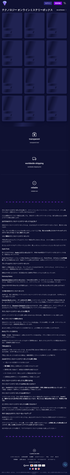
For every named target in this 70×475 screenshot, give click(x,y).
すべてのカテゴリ (42, 459)
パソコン (35, 322)
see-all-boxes (61, 10)
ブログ (51, 456)
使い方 (56, 456)
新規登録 (58, 3)
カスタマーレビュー (39, 456)
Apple (4, 335)
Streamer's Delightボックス (20, 305)
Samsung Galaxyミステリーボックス (13, 280)
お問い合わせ (23, 459)
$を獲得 (31, 456)
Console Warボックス (8, 300)
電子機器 (7, 366)
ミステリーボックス (14, 456)
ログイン (48, 3)
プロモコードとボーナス (34, 462)
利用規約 (16, 459)
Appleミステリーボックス (22, 252)
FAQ (47, 456)
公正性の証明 (24, 456)
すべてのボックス (32, 459)
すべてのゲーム (51, 459)
